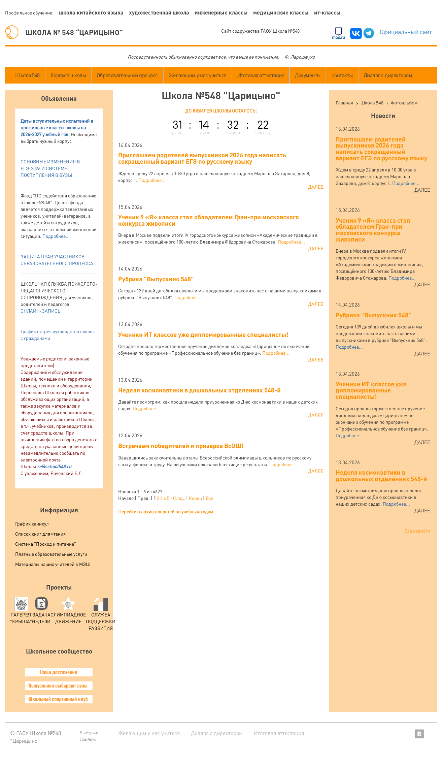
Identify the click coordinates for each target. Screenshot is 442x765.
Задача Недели (41, 612)
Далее (316, 187)
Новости (383, 115)
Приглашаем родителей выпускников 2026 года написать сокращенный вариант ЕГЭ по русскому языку (202, 158)
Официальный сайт (406, 31)
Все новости (417, 531)
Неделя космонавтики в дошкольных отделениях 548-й (199, 390)
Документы (307, 74)
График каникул (32, 523)
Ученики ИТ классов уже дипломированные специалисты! (203, 334)
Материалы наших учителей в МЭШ (53, 564)
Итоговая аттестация (260, 74)
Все (209, 498)
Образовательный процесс (127, 74)
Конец (195, 498)
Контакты (342, 74)
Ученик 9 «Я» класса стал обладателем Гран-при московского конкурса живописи (208, 220)
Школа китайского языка (91, 12)
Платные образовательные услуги (51, 554)
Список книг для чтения (40, 534)
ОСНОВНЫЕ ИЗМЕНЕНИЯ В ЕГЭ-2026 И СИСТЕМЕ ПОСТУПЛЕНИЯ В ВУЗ (50, 168)
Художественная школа (159, 12)
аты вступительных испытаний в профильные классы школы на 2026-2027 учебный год (57, 127)
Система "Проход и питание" (45, 544)
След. (179, 498)
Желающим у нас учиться (198, 74)
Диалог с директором (388, 74)
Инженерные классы (221, 12)
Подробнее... (56, 236)
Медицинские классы (281, 12)
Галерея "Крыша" (21, 612)
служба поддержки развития (100, 615)
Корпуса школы (68, 74)
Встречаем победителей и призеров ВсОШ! (180, 445)
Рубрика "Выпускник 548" (156, 279)
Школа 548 (27, 74)
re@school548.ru (54, 466)
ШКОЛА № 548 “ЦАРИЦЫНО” (64, 32)
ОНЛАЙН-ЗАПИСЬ (41, 311)
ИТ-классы (327, 12)
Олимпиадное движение (68, 612)
